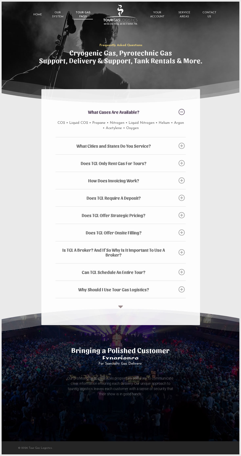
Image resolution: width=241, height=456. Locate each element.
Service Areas (184, 14)
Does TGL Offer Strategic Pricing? (133, 215)
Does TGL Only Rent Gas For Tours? (133, 163)
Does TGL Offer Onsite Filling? (135, 233)
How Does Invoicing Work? (136, 180)
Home (37, 14)
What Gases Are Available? (136, 112)
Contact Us (209, 14)
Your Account (157, 14)
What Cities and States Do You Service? (130, 146)
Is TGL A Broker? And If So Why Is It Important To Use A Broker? (123, 252)
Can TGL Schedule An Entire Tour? (133, 272)
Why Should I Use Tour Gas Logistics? (131, 289)
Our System (57, 14)
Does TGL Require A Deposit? (136, 198)
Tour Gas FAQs (83, 14)
